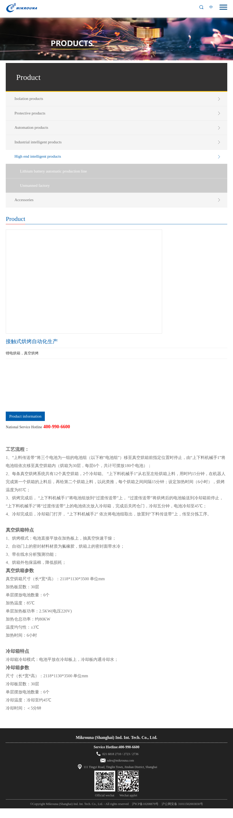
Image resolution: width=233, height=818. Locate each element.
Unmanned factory (37, 193)
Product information (25, 426)
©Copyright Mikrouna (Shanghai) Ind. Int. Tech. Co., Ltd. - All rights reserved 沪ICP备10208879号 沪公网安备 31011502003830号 (116, 813)
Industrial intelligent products (40, 146)
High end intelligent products (40, 161)
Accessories (26, 208)
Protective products (32, 114)
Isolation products (31, 99)
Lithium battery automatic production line (57, 177)
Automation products (34, 130)
